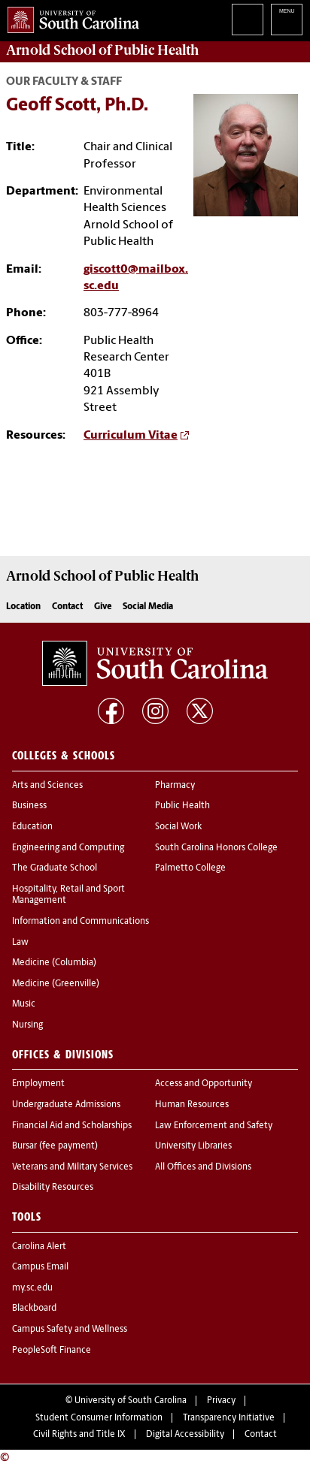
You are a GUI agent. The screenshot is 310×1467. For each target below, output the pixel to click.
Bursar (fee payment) (55, 1146)
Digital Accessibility (185, 1434)
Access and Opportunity (203, 1083)
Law (20, 942)
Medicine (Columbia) (54, 962)
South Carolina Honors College (216, 848)
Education (32, 827)
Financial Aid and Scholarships (72, 1125)
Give (102, 606)
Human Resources (192, 1104)
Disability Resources (52, 1187)
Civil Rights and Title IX (79, 1434)
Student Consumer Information (99, 1418)
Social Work (178, 827)
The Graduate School (54, 868)
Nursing (27, 1025)
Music (23, 1004)
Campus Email (40, 1267)
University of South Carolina (130, 1400)
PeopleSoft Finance (51, 1350)
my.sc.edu (32, 1288)
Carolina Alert (39, 1246)
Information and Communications (80, 921)
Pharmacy (175, 785)
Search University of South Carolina (247, 19)
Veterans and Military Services (72, 1167)
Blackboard (34, 1308)
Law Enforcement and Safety (213, 1125)
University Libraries (193, 1146)
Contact (67, 606)
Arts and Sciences (47, 785)
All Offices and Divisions (203, 1167)
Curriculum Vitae (131, 436)
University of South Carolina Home (69, 17)
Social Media (148, 606)
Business (29, 805)
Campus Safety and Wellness (69, 1329)
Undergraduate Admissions (66, 1104)
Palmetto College (190, 868)
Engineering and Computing (68, 848)
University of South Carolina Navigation (286, 19)
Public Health (182, 805)
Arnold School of (102, 50)
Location (23, 606)
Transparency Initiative (229, 1418)
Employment (38, 1083)
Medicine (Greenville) (55, 984)
